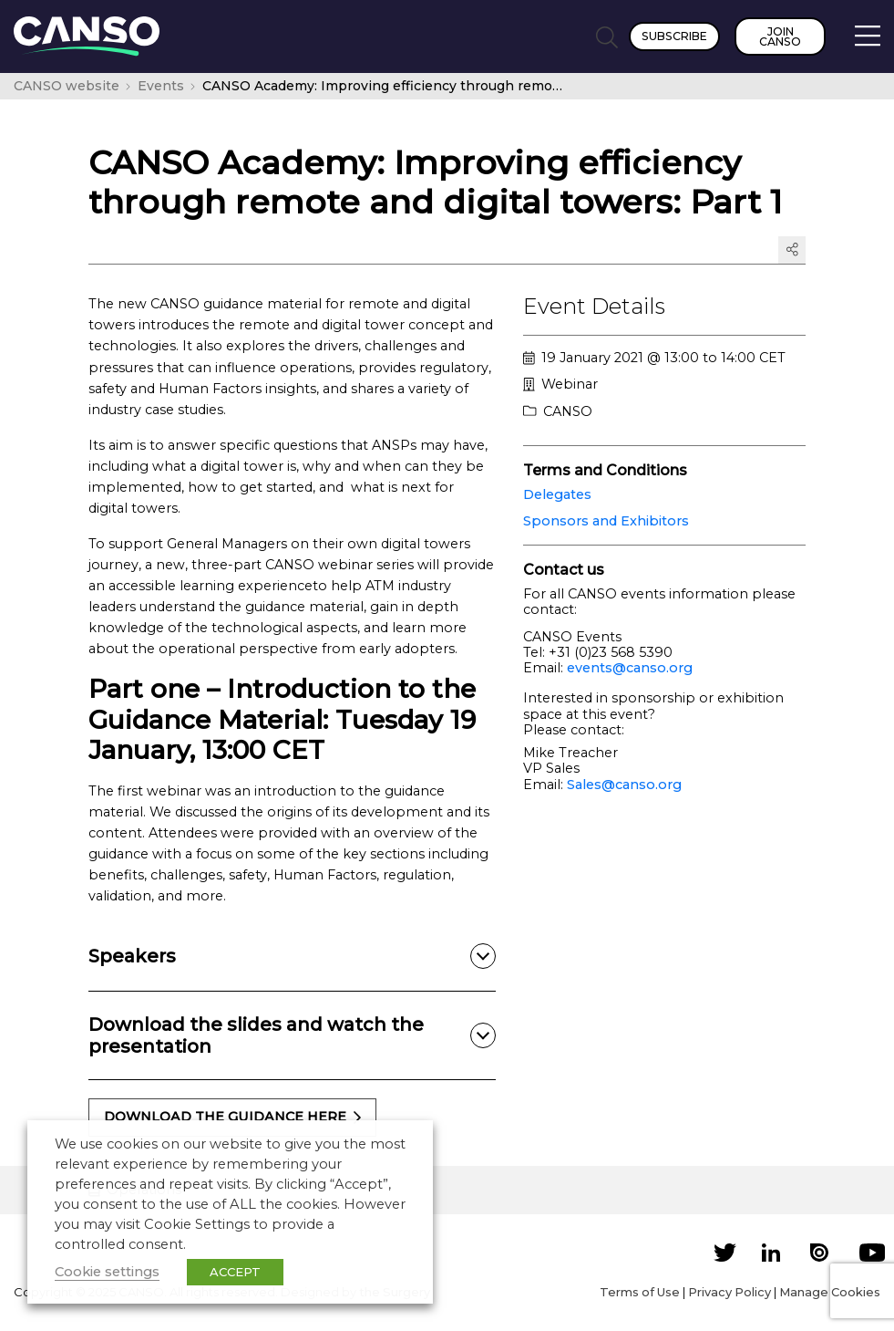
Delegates (557, 494)
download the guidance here (232, 1116)
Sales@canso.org (624, 784)
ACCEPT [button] (235, 1271)
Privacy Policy (729, 1291)
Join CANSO (780, 36)
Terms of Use (640, 1291)
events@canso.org (630, 668)
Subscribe (674, 36)
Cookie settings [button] (107, 1271)
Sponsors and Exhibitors (606, 521)
